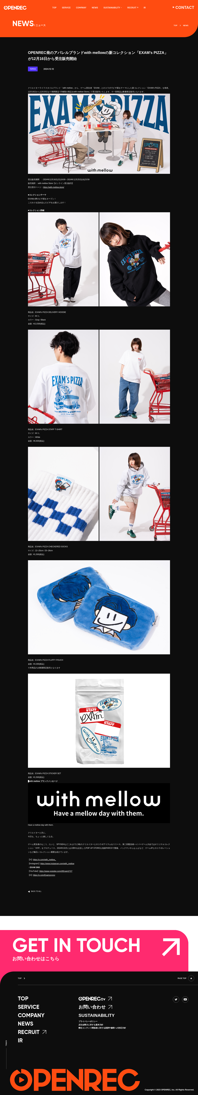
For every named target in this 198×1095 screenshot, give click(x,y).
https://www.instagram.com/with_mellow (57, 863)
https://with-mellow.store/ (53, 187)
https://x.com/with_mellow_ (44, 860)
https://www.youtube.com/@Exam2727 (55, 871)
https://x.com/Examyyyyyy (44, 875)
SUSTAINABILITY (97, 1015)
